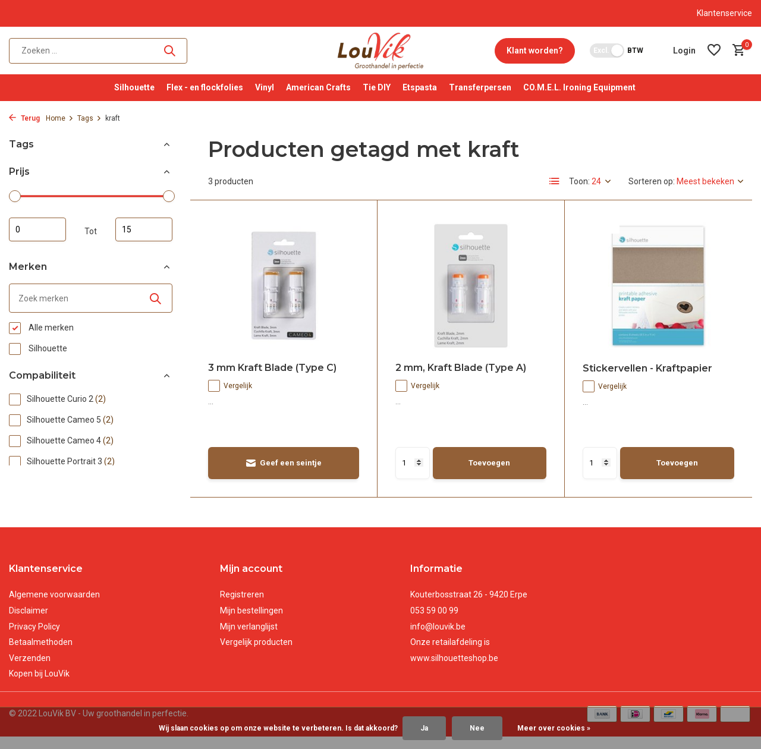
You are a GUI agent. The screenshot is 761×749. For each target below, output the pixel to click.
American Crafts (318, 87)
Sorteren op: (651, 181)
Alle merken (41, 328)
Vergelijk (230, 385)
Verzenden (30, 658)
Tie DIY (377, 87)
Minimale (37, 229)
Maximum (143, 229)
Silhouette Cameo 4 (61, 441)
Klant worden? (535, 50)
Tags (89, 118)
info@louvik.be (438, 626)
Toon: (579, 181)
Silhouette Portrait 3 (62, 462)
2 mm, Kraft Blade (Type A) (460, 367)
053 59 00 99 (434, 610)
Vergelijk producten (256, 642)
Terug (24, 118)
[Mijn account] (684, 50)
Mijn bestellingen (251, 610)
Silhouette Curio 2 (57, 399)
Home (60, 118)
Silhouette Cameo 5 (61, 420)
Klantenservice (724, 13)
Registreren (242, 594)
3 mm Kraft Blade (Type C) (272, 367)
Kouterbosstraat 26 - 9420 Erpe (468, 594)
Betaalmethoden (41, 642)
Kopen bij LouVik (39, 673)
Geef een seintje (283, 463)
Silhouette (134, 87)
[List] (554, 181)
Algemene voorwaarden (54, 594)
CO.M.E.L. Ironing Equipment (579, 87)
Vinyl (264, 87)
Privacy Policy (34, 626)
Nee (477, 728)
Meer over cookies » (553, 728)
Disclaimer (28, 610)
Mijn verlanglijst (249, 626)
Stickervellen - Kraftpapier (647, 368)
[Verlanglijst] (714, 50)
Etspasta (419, 87)
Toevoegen (489, 462)
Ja (424, 728)
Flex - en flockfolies (204, 87)
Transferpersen (480, 87)
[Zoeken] (98, 51)
